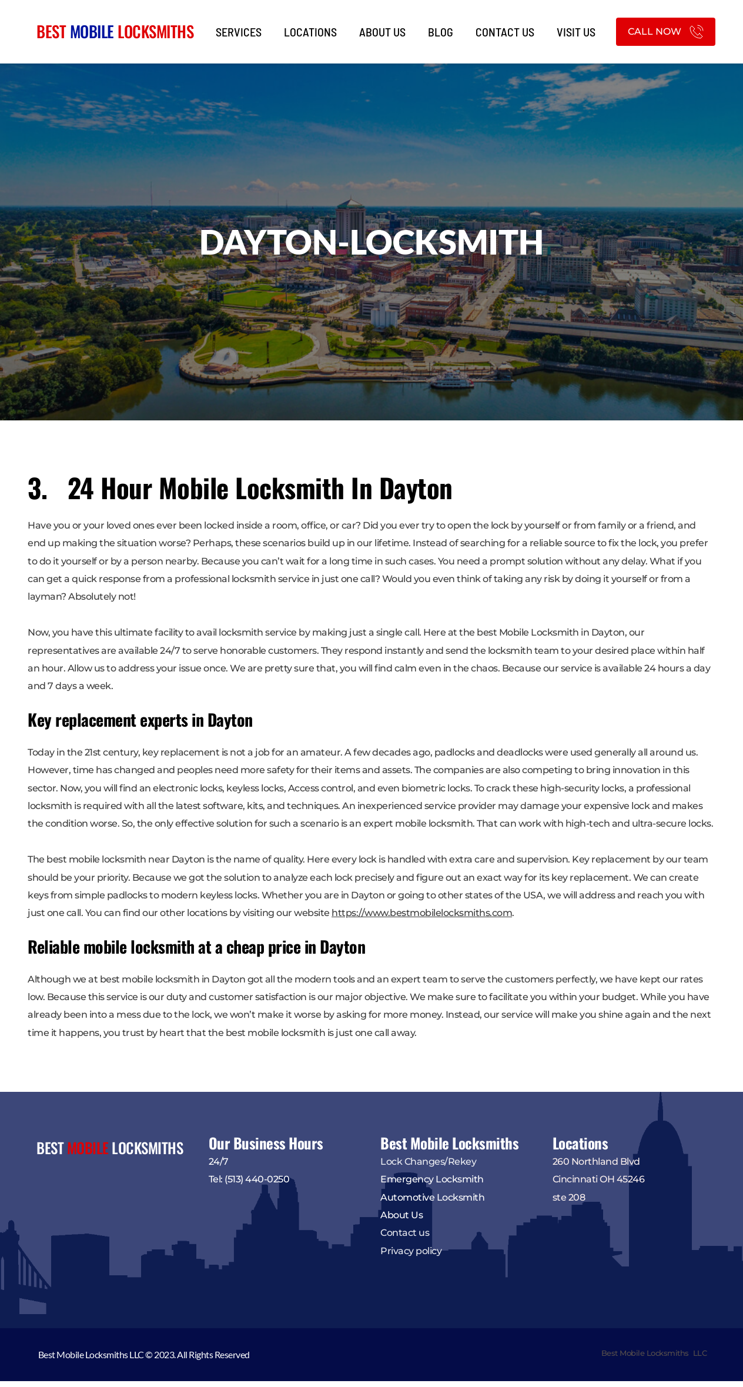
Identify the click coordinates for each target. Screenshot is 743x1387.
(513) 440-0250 (257, 1185)
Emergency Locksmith (432, 1185)
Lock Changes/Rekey (428, 1166)
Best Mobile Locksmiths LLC (654, 1358)
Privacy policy (412, 1256)
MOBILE (92, 31)
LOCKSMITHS (154, 31)
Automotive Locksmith (432, 1202)
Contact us (404, 1238)
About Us (401, 1220)
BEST (53, 31)
